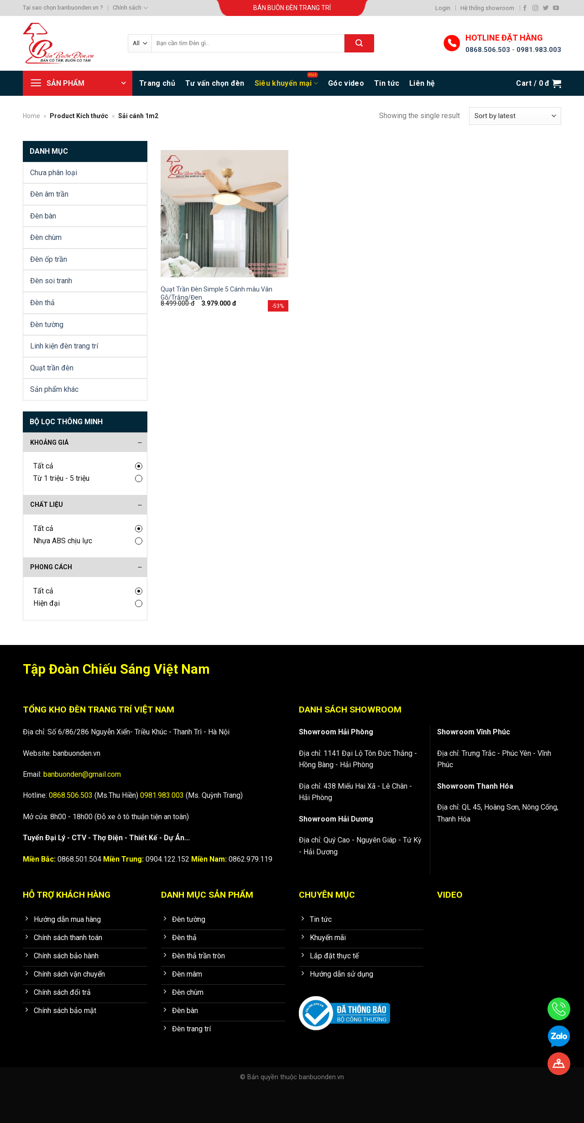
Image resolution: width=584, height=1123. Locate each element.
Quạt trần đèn (51, 368)
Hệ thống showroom (487, 8)
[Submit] (359, 43)
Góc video (346, 83)
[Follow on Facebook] (525, 8)
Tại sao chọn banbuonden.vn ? (63, 7)
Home (31, 116)
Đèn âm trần (49, 194)
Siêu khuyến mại (286, 83)
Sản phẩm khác (54, 389)
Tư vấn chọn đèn (215, 83)
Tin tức (386, 83)
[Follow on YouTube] (556, 8)
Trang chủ (157, 83)
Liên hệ (422, 83)
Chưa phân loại (53, 172)
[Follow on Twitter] (546, 8)
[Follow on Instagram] (535, 8)
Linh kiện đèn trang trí (64, 346)
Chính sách (130, 8)
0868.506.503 (487, 50)
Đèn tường (46, 324)
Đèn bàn (43, 216)
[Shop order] (515, 116)
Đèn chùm (46, 237)
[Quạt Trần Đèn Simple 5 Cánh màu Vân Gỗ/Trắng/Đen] (224, 214)
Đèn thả (42, 302)
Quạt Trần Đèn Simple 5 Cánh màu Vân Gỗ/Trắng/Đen (216, 293)
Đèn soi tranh (51, 280)
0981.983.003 (538, 50)
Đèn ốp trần (48, 259)
